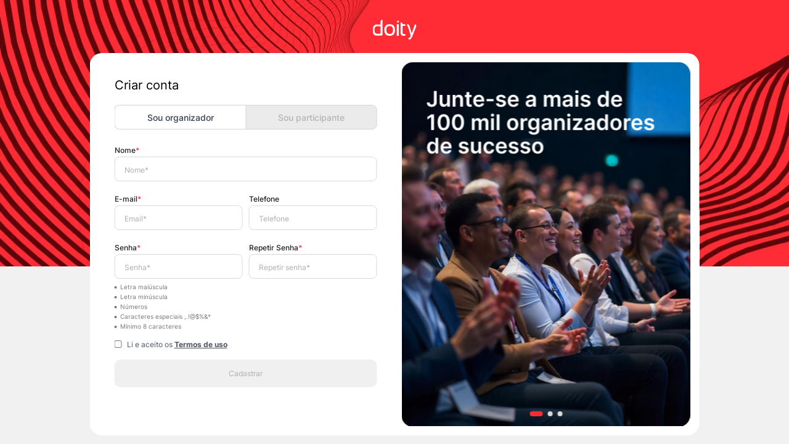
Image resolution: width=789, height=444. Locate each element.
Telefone (264, 199)
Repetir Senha (275, 247)
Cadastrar (246, 373)
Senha (128, 247)
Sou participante (311, 117)
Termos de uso (200, 344)
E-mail (128, 199)
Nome (127, 150)
